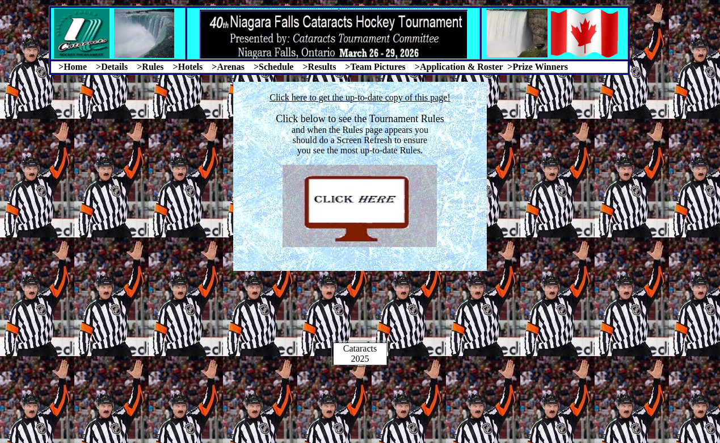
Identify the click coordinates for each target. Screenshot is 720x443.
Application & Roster (461, 67)
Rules (152, 67)
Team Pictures (377, 67)
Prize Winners (540, 67)
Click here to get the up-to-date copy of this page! (360, 97)
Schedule (276, 67)
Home (75, 67)
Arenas (231, 67)
